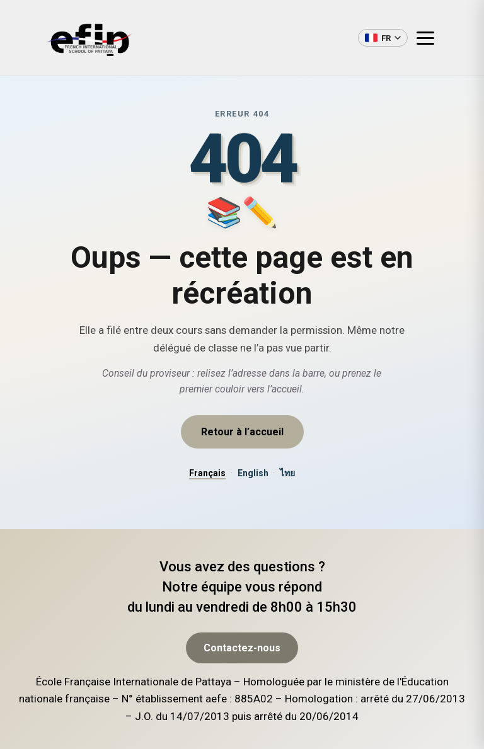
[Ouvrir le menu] (430, 38)
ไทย (287, 473)
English (253, 473)
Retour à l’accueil (242, 432)
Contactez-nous (242, 688)
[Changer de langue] (383, 38)
